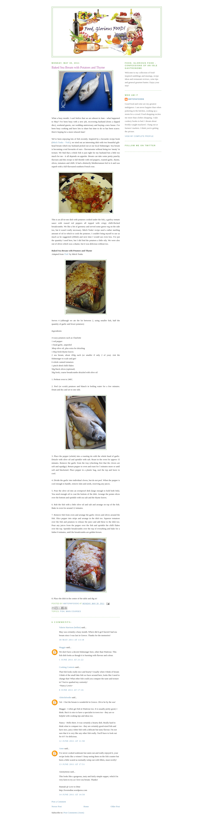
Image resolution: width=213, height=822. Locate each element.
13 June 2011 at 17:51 (72, 764)
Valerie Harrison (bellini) (70, 627)
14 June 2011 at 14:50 (72, 794)
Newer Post (57, 806)
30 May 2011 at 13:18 (71, 639)
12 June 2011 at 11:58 (72, 741)
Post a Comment (59, 801)
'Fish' (66, 254)
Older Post (115, 806)
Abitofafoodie (65, 697)
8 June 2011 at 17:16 (71, 690)
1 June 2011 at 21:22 (71, 659)
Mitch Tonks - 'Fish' (61, 142)
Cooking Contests (67, 667)
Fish (62, 611)
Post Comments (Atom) (74, 812)
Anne (61, 748)
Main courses (73, 611)
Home (86, 806)
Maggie (62, 647)
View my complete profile (139, 136)
